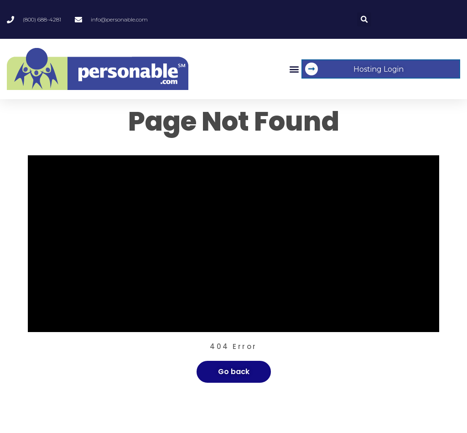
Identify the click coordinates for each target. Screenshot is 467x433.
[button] (364, 19)
